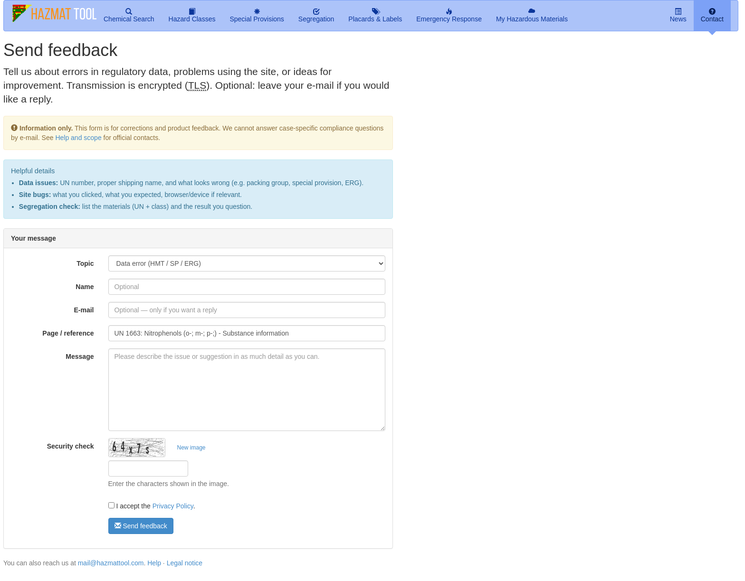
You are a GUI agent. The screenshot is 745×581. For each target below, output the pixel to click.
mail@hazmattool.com (111, 563)
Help (154, 563)
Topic (85, 263)
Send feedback (141, 526)
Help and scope (78, 137)
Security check (70, 446)
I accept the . (151, 506)
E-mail (84, 310)
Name (85, 286)
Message (80, 356)
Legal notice (185, 563)
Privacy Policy (173, 506)
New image (191, 447)
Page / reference (68, 333)
